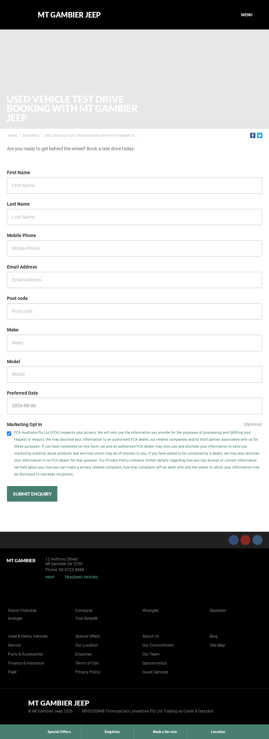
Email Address (22, 267)
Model (13, 361)
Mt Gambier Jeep (69, 15)
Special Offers (87, 636)
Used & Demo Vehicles (28, 636)
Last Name (18, 204)
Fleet (12, 672)
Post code (17, 298)
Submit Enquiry (32, 494)
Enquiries (31, 135)
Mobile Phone (21, 235)
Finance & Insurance (26, 663)
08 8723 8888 (71, 569)
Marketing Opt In (24, 424)
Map (50, 576)
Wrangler (150, 610)
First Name (18, 172)
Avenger (15, 618)
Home (12, 135)
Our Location (86, 645)
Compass (83, 610)
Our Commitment (158, 645)
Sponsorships (154, 663)
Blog (214, 636)
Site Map (217, 645)
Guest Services (155, 672)
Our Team (151, 654)
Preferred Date (22, 393)
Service (14, 645)
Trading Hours (81, 576)
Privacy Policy (87, 672)
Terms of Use (86, 663)
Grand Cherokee (22, 610)
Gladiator (218, 610)
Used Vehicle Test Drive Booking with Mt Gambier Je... (90, 135)
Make (13, 329)
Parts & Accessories (25, 654)
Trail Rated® (86, 618)
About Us (150, 636)
